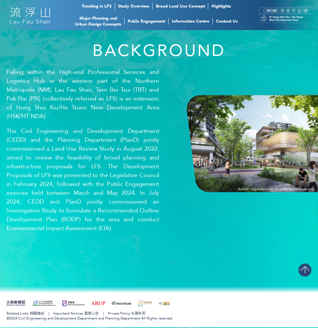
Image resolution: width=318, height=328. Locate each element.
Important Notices (76, 314)
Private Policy (126, 314)
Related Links (25, 314)
